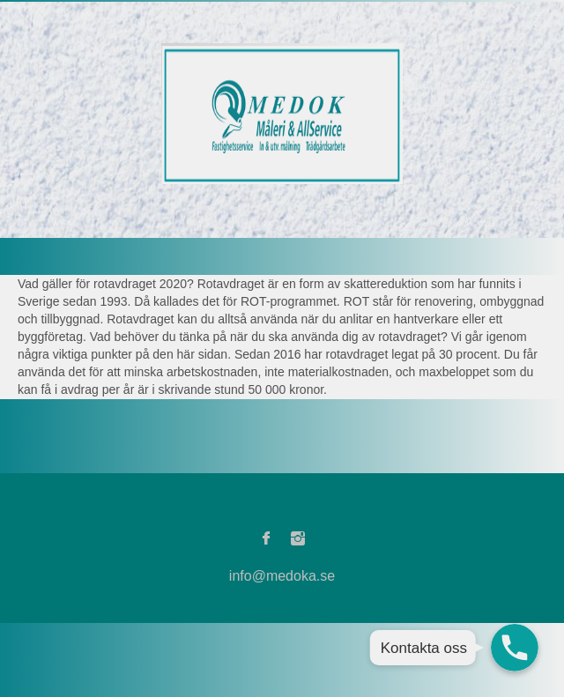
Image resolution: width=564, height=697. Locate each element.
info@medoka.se (282, 575)
